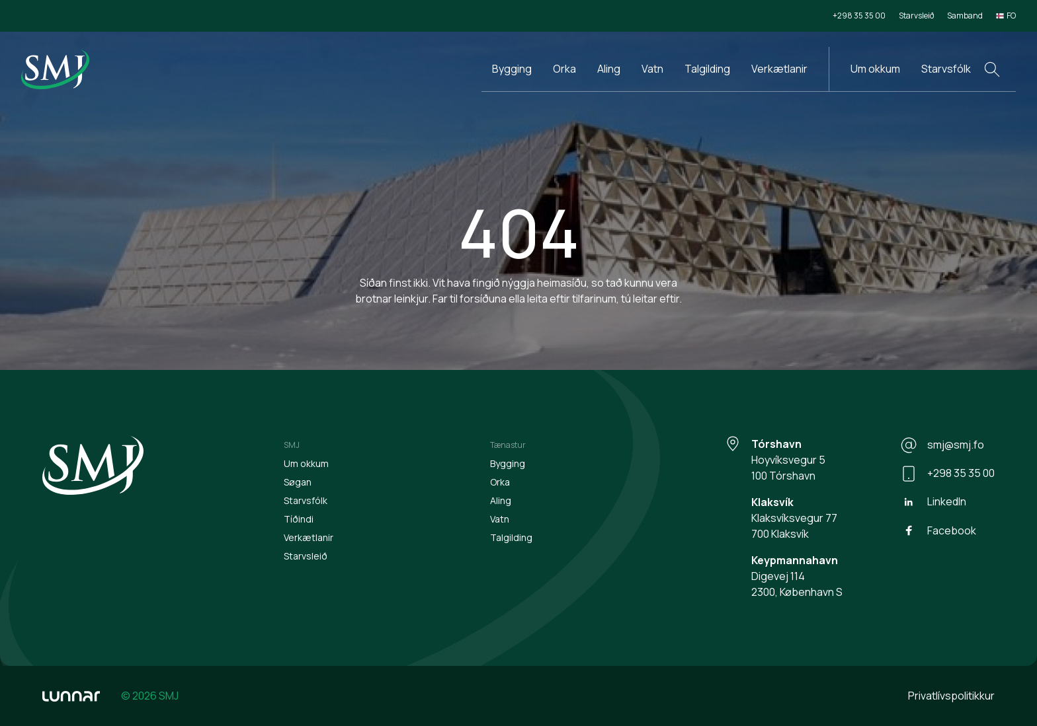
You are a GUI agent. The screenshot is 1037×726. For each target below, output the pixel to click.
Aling (608, 68)
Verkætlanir (779, 68)
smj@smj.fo (942, 445)
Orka (564, 68)
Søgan (297, 482)
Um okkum (875, 68)
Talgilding (707, 68)
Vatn (652, 68)
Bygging (512, 68)
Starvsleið (916, 15)
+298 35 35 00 (859, 15)
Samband (965, 15)
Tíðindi (298, 519)
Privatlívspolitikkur (951, 695)
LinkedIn (933, 502)
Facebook (938, 530)
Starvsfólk (946, 68)
